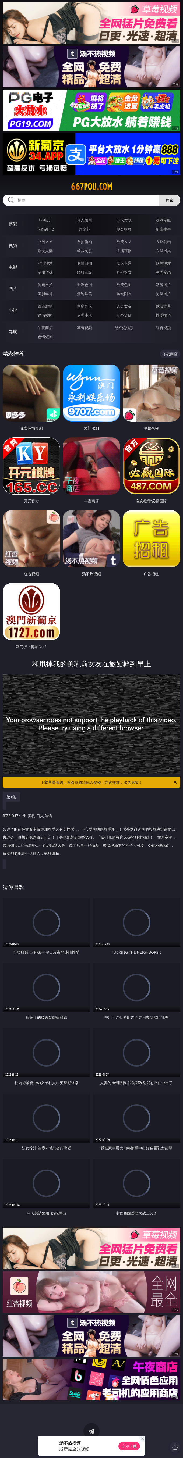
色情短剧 (45, 336)
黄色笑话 (124, 315)
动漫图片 (163, 284)
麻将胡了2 (45, 229)
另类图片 (163, 293)
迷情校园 (45, 315)
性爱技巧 (163, 315)
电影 (13, 267)
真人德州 (84, 220)
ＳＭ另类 (163, 250)
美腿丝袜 (45, 293)
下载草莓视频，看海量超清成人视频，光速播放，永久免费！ (109, 782)
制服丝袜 (45, 272)
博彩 (13, 224)
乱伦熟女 (124, 272)
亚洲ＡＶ (45, 241)
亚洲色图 (84, 284)
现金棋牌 (124, 229)
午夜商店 (45, 327)
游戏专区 (163, 220)
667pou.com (91, 186)
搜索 (169, 200)
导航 (13, 331)
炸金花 (84, 229)
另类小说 (84, 315)
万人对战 (124, 220)
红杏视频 (163, 327)
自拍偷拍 (84, 241)
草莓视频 (84, 327)
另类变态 (163, 272)
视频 (13, 245)
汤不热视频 (124, 327)
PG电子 (45, 220)
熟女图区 (124, 293)
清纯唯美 (84, 293)
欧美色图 (124, 284)
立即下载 (129, 1446)
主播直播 (124, 250)
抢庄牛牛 (163, 229)
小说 (13, 310)
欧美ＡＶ (124, 241)
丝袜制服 (84, 250)
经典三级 (84, 272)
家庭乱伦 (84, 306)
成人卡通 (124, 263)
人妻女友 (124, 306)
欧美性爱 (163, 263)
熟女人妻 (45, 250)
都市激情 (45, 306)
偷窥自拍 (45, 284)
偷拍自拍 (84, 263)
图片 (13, 288)
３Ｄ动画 (163, 241)
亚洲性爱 (45, 263)
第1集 (11, 796)
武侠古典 (163, 306)
